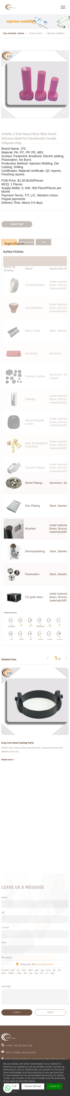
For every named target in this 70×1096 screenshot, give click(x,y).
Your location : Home (13, 33)
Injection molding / (56, 33)
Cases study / (36, 33)
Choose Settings (33, 1086)
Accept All (54, 1086)
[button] (66, 658)
